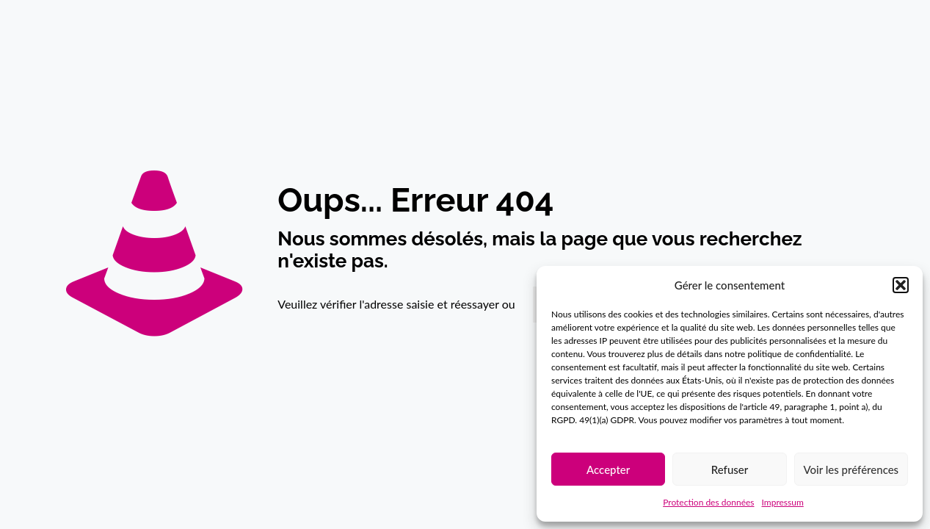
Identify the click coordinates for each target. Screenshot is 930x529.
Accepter (608, 469)
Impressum (783, 502)
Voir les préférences (851, 469)
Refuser (729, 469)
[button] (900, 285)
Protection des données (708, 502)
